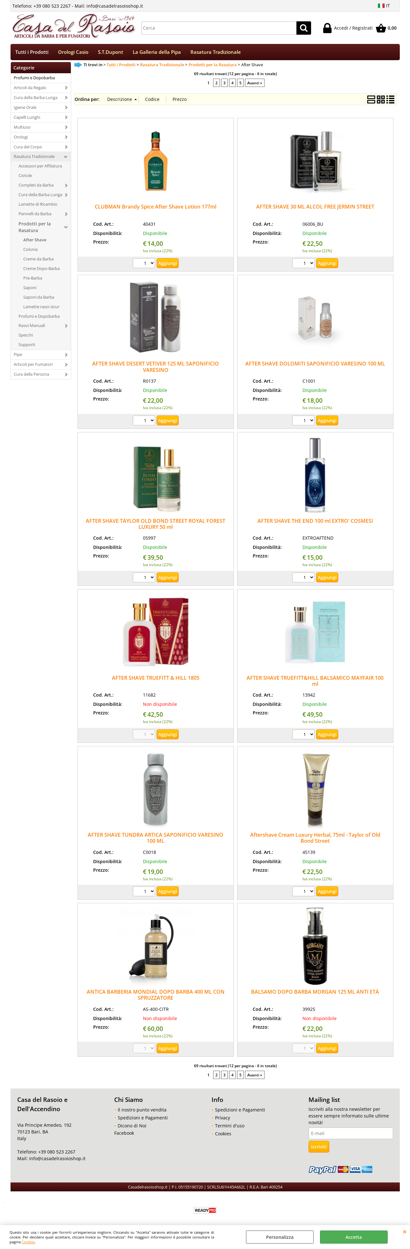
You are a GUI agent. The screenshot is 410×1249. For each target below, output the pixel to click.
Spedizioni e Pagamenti (143, 1118)
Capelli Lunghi (27, 118)
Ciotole (25, 176)
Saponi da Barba (38, 298)
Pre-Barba (32, 278)
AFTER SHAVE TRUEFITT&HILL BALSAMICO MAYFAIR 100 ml (315, 681)
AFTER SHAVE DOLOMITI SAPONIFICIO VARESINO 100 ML (315, 364)
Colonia (30, 250)
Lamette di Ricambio (38, 205)
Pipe (18, 355)
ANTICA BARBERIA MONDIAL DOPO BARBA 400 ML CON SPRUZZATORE (156, 995)
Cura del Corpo (28, 147)
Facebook (124, 1134)
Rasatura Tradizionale (215, 52)
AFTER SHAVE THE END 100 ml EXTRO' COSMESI (315, 521)
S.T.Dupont (110, 52)
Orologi (21, 137)
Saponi (29, 288)
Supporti (27, 345)
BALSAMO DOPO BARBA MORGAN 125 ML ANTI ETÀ (315, 992)
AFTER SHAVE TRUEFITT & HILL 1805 (155, 678)
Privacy (222, 1118)
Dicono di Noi (132, 1126)
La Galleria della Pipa (157, 52)
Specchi (26, 336)
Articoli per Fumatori (33, 365)
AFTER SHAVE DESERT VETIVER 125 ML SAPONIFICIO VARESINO (155, 367)
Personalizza (280, 1237)
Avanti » (254, 83)
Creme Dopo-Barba (41, 269)
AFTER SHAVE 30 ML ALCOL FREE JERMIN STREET (315, 207)
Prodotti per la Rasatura (35, 227)
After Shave (34, 240)
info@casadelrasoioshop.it (57, 1159)
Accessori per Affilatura (40, 167)
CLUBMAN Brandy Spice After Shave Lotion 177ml (155, 207)
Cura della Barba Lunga (35, 98)
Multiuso (22, 128)
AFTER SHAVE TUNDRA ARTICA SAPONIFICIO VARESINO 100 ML (155, 838)
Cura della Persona (31, 375)
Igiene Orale (25, 108)
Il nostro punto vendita (142, 1110)
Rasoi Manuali (32, 326)
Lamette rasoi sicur (41, 307)
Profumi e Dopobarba (34, 78)
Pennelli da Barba (35, 214)
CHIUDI (405, 1231)
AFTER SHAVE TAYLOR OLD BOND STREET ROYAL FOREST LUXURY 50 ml (155, 524)
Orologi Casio (73, 52)
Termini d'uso (229, 1126)
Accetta (354, 1237)
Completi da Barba (36, 185)
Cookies (28, 1241)
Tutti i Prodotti (31, 52)
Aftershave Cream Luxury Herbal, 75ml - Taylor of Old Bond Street (315, 838)
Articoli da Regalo (30, 88)
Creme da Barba (38, 259)
